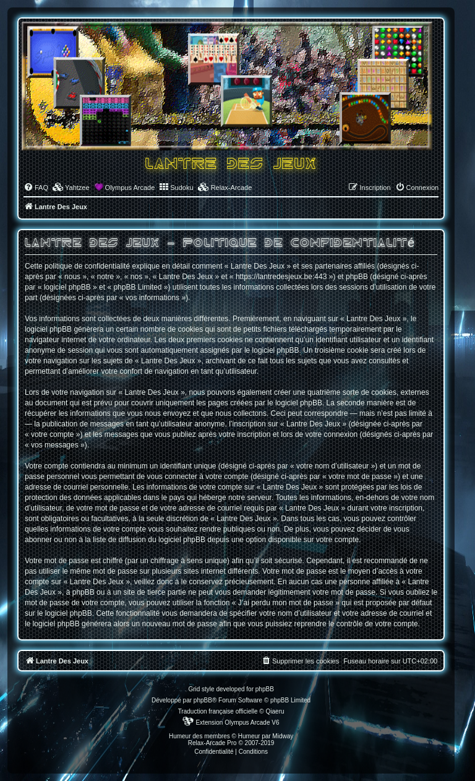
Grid (194, 689)
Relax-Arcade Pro (212, 743)
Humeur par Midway (265, 736)
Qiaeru (275, 711)
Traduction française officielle (218, 711)
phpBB (203, 700)
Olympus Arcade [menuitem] (130, 187)
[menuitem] (36, 187)
